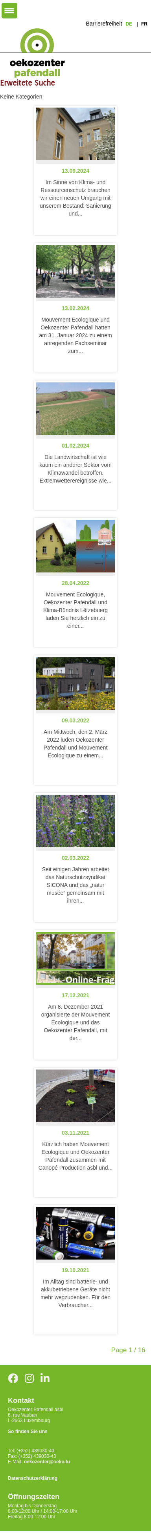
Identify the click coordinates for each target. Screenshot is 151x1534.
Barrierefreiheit (104, 23)
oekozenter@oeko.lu (47, 1462)
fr (144, 24)
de (129, 24)
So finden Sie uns (28, 1431)
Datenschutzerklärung (32, 1478)
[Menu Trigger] (9, 10)
